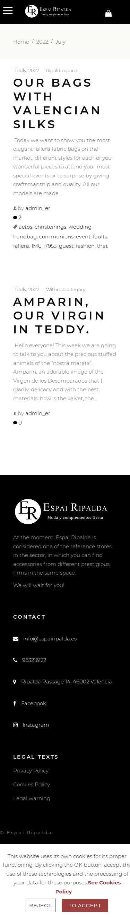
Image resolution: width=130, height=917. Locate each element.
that (102, 246)
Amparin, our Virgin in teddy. (59, 315)
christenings (50, 227)
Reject (40, 905)
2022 (42, 41)
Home (21, 41)
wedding (80, 227)
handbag (25, 236)
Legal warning (31, 798)
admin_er (37, 208)
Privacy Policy (31, 770)
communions (56, 236)
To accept (85, 905)
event (83, 236)
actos (25, 227)
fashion (85, 246)
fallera (21, 246)
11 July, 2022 (26, 70)
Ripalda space (61, 70)
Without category (65, 289)
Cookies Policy (31, 784)
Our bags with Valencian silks (57, 103)
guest (66, 246)
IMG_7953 (44, 246)
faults (100, 236)
